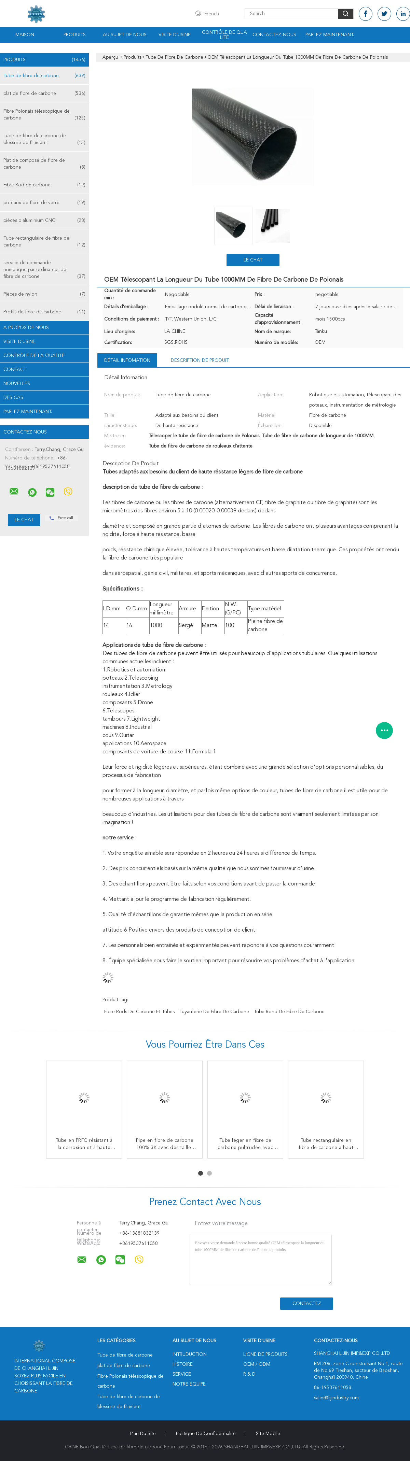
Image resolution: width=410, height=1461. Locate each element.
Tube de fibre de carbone (44, 75)
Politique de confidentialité (206, 1433)
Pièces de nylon (44, 294)
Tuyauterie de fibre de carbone (214, 1011)
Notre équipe (189, 1384)
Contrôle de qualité (224, 35)
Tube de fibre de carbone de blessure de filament (44, 139)
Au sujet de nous (125, 34)
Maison (24, 34)
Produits (75, 34)
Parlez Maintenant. (329, 34)
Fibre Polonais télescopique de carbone (44, 115)
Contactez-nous (274, 34)
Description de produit (200, 360)
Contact (14, 369)
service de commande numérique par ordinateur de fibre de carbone (44, 270)
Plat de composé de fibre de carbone (44, 164)
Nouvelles (16, 383)
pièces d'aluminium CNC (44, 220)
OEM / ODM (256, 1364)
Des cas (13, 397)
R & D (249, 1374)
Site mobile (268, 1433)
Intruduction (190, 1354)
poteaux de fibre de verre (44, 202)
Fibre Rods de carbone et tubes (139, 1011)
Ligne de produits (265, 1354)
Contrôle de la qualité (34, 355)
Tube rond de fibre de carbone (289, 1011)
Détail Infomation (127, 360)
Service (182, 1374)
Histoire (183, 1364)
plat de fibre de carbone (44, 93)
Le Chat (253, 260)
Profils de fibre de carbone (44, 312)
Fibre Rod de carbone (44, 185)
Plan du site (143, 1433)
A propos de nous (26, 327)
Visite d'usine (175, 34)
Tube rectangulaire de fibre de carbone (44, 242)
